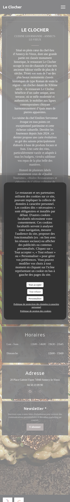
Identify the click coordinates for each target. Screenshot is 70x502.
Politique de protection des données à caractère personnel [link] (36, 306)
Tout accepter (34, 284)
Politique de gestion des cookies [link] (35, 311)
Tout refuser (35, 291)
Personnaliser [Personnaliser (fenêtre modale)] (34, 298)
